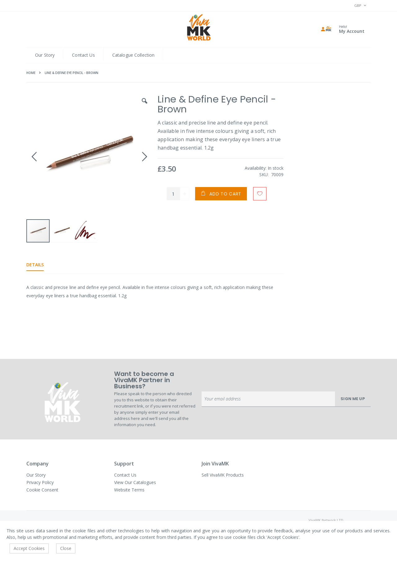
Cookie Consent (42, 490)
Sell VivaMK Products (223, 475)
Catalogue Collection (133, 55)
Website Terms (129, 490)
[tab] (39, 265)
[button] (144, 105)
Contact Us (83, 55)
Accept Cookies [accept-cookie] (29, 548)
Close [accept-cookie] (65, 548)
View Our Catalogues (135, 482)
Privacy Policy (40, 482)
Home (30, 73)
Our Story (45, 55)
